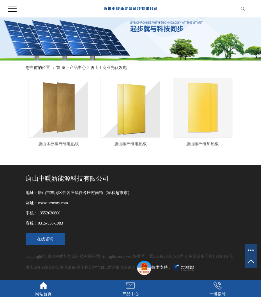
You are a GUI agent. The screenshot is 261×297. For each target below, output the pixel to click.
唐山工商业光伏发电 (108, 67)
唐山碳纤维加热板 (202, 144)
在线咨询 (45, 239)
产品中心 (78, 67)
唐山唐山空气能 (91, 267)
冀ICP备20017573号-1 (168, 256)
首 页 (61, 67)
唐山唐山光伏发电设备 (55, 267)
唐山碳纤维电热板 (130, 144)
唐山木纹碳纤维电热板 (58, 144)
